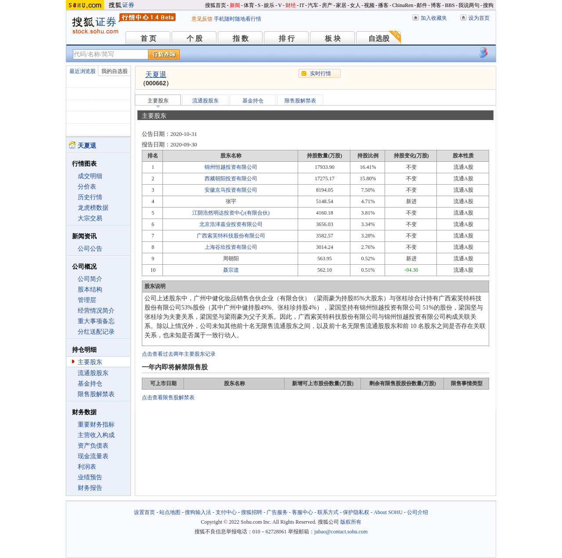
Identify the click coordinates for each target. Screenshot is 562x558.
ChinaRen (402, 5)
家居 (341, 5)
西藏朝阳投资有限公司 (231, 178)
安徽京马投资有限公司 (231, 190)
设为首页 (479, 18)
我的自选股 (114, 71)
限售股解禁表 (96, 394)
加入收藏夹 (434, 18)
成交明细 (90, 176)
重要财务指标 (96, 424)
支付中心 (226, 512)
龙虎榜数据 (93, 207)
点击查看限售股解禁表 (168, 397)
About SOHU (388, 512)
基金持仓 (90, 383)
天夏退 (155, 74)
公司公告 (90, 248)
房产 (327, 5)
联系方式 (328, 512)
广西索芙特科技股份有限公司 (231, 236)
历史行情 (90, 197)
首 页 (148, 38)
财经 (290, 5)
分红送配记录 (96, 331)
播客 (383, 5)
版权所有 (350, 522)
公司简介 (90, 279)
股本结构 (90, 289)
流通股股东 (93, 373)
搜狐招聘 (251, 512)
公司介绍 (417, 512)
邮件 (422, 5)
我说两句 (468, 5)
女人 (355, 5)
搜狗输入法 (198, 512)
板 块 (333, 38)
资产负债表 (93, 445)
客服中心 (302, 512)
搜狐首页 (215, 5)
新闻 (235, 5)
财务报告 (90, 488)
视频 (369, 5)
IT (301, 5)
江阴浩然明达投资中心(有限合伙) (231, 213)
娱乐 (269, 5)
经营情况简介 (96, 310)
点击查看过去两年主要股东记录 (179, 354)
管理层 (87, 300)
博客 (436, 5)
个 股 (194, 38)
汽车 (313, 5)
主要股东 (90, 362)
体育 (249, 5)
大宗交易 (90, 218)
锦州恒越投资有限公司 (231, 167)
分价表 (87, 186)
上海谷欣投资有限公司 (231, 247)
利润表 (87, 466)
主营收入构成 (96, 435)
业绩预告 (90, 477)
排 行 (287, 38)
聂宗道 (231, 270)
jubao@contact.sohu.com (341, 532)
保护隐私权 (356, 512)
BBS (450, 5)
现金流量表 (93, 456)
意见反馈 (202, 19)
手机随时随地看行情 (237, 19)
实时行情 (320, 73)
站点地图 (169, 512)
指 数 (241, 38)
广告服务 (277, 512)
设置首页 (144, 512)
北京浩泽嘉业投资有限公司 (231, 224)
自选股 (378, 38)
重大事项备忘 (96, 321)
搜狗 (488, 5)
